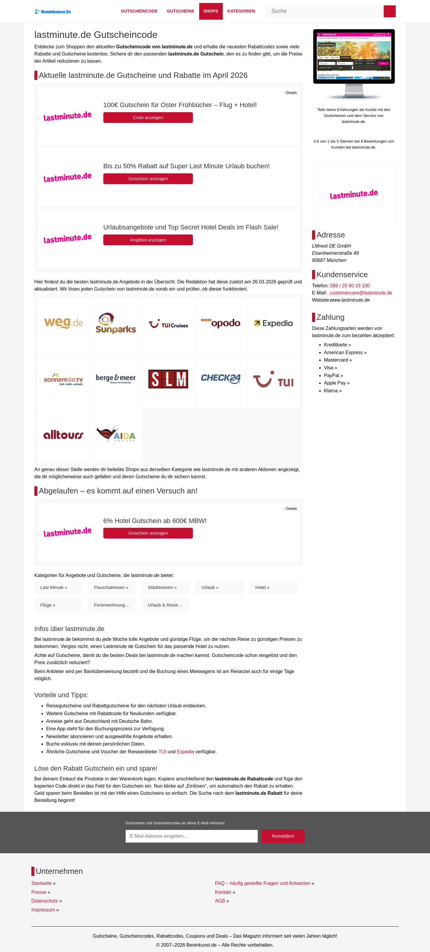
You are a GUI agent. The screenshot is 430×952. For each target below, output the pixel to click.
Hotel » (262, 587)
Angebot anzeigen (148, 239)
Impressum (43, 909)
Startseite (41, 883)
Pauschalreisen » (111, 587)
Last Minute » (53, 587)
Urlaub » (210, 587)
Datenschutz (44, 900)
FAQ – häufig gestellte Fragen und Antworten (262, 883)
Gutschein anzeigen (148, 178)
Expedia (185, 751)
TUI (162, 751)
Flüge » (47, 604)
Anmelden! (283, 836)
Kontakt (223, 892)
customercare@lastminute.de (361, 292)
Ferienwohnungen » (114, 604)
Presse (38, 892)
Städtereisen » (162, 587)
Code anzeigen (148, 117)
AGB (220, 900)
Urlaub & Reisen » (166, 604)
